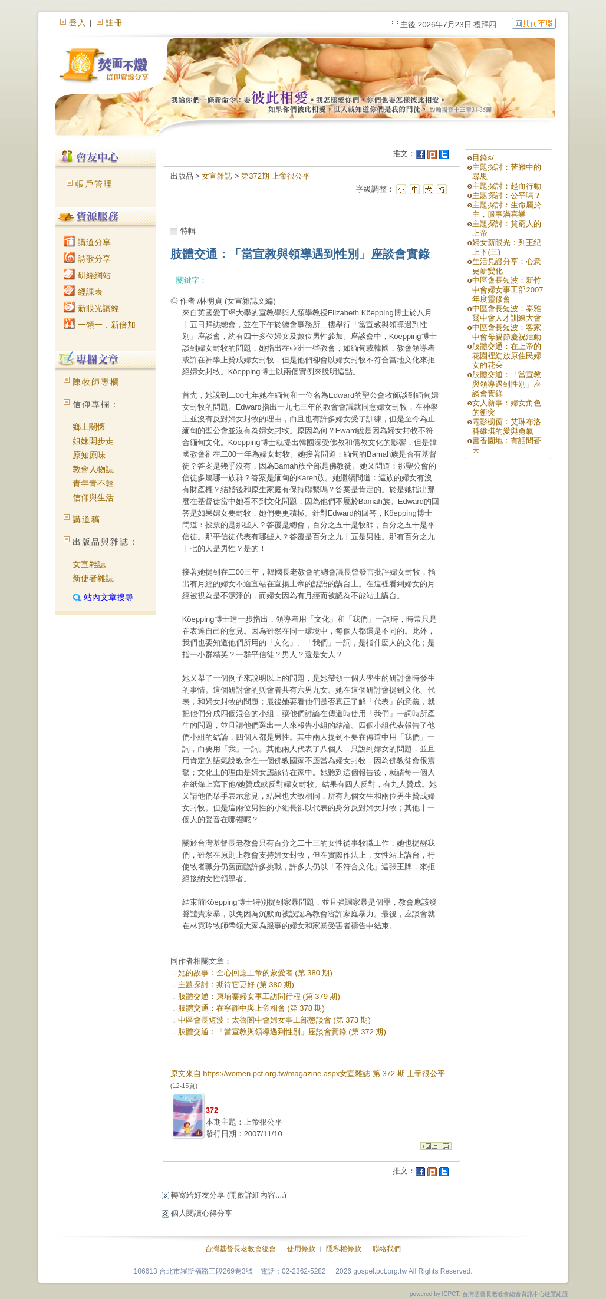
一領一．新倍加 (100, 324)
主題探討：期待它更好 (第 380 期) (236, 984)
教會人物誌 (93, 469)
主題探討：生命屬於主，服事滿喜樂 (506, 209)
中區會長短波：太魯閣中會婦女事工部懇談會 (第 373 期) (274, 1020)
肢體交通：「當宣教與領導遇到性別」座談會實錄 (506, 384)
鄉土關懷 (89, 426)
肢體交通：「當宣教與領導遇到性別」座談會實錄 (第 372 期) (282, 1031)
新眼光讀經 (91, 308)
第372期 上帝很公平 (275, 176)
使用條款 (301, 1249)
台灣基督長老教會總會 (240, 1249)
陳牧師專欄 (96, 382)
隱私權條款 (343, 1249)
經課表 (83, 291)
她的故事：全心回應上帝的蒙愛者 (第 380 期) (255, 972)
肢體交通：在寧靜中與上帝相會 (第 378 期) (251, 1008)
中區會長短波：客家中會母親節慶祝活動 (506, 332)
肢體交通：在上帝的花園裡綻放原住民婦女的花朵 (506, 356)
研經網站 (87, 275)
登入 (78, 22)
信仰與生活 (93, 497)
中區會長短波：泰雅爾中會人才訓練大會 (506, 313)
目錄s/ (482, 157)
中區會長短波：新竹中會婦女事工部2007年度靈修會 (507, 290)
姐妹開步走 (93, 441)
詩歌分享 (87, 258)
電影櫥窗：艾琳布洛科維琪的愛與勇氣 (506, 426)
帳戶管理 (94, 184)
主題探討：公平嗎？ (506, 195)
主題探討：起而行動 (506, 186)
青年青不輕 (93, 483)
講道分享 (87, 242)
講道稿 (87, 519)
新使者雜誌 (93, 578)
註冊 (114, 22)
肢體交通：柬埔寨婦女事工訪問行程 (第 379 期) (259, 996)
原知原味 (89, 455)
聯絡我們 (387, 1249)
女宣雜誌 (89, 564)
